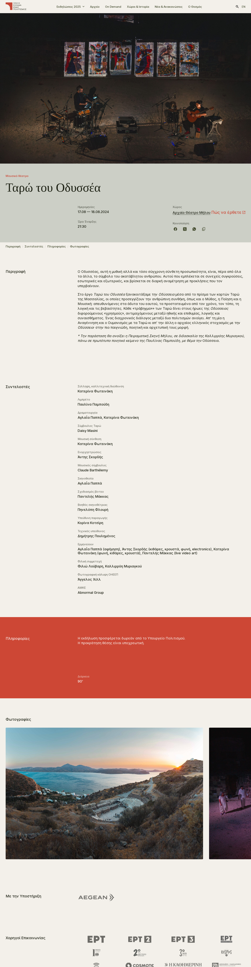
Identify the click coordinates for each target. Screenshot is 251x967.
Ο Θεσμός (195, 6)
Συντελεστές (34, 248)
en (243, 6)
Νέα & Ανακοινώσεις (169, 6)
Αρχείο (94, 6)
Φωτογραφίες (79, 248)
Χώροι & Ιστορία (138, 6)
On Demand (113, 6)
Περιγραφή (13, 248)
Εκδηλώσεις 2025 (69, 6)
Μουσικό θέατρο (17, 176)
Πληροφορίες (56, 248)
